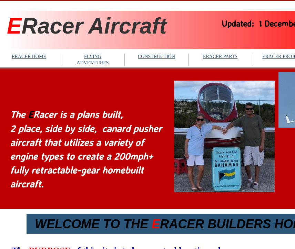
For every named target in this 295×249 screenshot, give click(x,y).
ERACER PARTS (220, 56)
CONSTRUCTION (156, 56)
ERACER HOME (29, 56)
